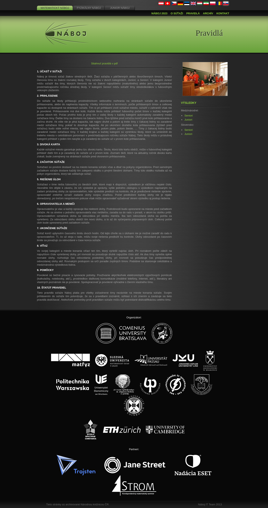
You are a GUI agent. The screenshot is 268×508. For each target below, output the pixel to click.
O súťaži (177, 13)
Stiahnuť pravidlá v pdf (104, 63)
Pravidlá (193, 13)
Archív (208, 13)
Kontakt (222, 13)
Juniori (188, 119)
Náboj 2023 (159, 13)
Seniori (188, 115)
